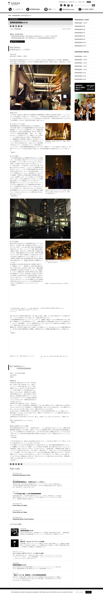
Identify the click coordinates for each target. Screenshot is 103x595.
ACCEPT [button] (89, 592)
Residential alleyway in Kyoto (21, 475)
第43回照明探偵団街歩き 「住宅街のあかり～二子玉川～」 (29, 482)
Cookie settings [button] (79, 592)
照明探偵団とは (63, 2)
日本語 (89, 2)
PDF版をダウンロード (18, 41)
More (37, 485)
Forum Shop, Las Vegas (20, 505)
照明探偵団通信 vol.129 (19, 565)
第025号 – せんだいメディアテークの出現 (32, 541)
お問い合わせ (81, 2)
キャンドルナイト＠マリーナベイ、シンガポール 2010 (28, 553)
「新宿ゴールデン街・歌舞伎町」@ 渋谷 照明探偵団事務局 (29, 575)
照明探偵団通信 (17, 28)
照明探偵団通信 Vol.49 (26, 530)
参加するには (72, 2)
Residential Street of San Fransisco (23, 519)
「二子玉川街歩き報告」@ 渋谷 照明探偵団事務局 (27, 493)
